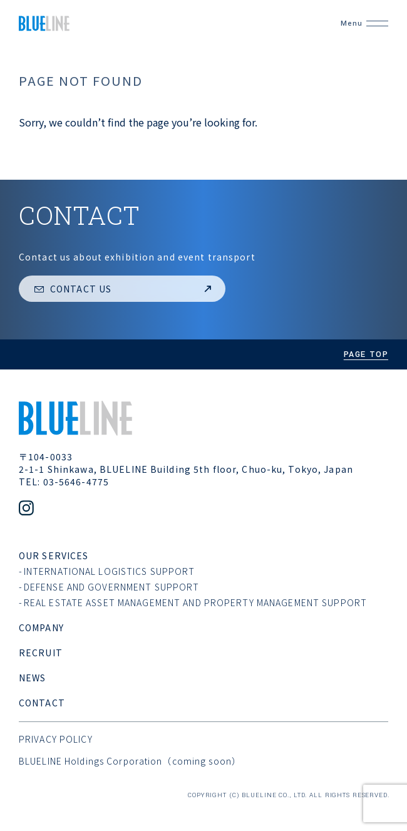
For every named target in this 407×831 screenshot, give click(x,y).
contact (42, 702)
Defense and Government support (112, 587)
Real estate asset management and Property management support (195, 602)
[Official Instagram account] (26, 509)
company (41, 627)
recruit (41, 652)
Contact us (123, 288)
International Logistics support (109, 571)
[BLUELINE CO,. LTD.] (162, 23)
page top (366, 354)
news (32, 677)
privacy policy (56, 739)
